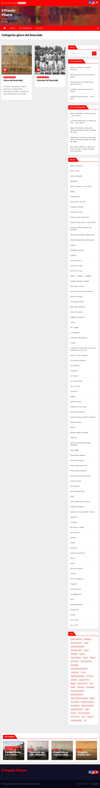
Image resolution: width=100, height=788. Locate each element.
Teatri (72, 563)
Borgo (72, 191)
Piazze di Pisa (75, 481)
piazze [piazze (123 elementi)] (92, 698)
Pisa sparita (74, 486)
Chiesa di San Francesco (79, 217)
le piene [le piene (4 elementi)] (74, 680)
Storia (72, 558)
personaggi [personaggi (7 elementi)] (90, 687)
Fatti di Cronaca (76, 296)
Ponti (72, 496)
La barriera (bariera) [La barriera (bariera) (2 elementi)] (77, 676)
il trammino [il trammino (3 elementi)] (75, 672)
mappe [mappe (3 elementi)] (73, 683)
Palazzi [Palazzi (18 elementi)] (73, 687)
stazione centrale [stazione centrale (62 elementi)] (77, 709)
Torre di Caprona (76, 579)
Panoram (73, 438)
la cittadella (74, 366)
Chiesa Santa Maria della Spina (82, 240)
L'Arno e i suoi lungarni (79, 355)
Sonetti (73, 538)
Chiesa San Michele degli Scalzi (82, 235)
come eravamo (76, 260)
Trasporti (73, 584)
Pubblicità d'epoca (77, 507)
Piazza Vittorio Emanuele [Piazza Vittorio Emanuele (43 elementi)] (79, 698)
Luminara (74, 391)
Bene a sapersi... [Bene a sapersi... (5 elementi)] (76, 643)
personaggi (74, 450)
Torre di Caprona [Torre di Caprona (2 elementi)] (84, 713)
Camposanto (75, 197)
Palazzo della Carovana (79, 432)
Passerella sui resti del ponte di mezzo (37, 754)
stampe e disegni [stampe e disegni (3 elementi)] (87, 705)
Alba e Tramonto (76, 166)
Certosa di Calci (76, 212)
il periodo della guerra (78, 338)
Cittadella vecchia (77, 250)
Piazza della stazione (78, 471)
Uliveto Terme (75, 589)
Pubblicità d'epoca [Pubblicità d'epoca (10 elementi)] (87, 702)
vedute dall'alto (76, 604)
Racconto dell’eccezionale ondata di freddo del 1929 (83, 130)
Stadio (72, 543)
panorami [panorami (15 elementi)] (81, 687)
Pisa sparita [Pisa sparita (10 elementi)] (75, 702)
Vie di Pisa (74, 620)
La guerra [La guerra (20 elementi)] (90, 676)
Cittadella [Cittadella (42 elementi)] (74, 654)
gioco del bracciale (9, 77)
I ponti (72, 322)
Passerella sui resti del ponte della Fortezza (61, 754)
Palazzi (73, 427)
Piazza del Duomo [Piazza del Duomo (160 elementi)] (77, 694)
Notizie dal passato (77, 412)
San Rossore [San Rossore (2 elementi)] (75, 705)
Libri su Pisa (75, 386)
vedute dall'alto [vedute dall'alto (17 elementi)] (76, 720)
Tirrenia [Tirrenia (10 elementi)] (73, 713)
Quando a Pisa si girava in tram (82, 512)
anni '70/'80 (74, 171)
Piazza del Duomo (77, 460)
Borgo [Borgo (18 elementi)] (86, 643)
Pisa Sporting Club (77, 491)
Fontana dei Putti (77, 302)
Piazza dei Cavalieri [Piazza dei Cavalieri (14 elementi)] (77, 691)
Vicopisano (74, 610)
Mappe (72, 396)
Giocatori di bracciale (47, 80)
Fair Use (39, 28)
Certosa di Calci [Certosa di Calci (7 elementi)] (76, 650)
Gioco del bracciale (13, 80)
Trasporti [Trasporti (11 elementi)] (90, 716)
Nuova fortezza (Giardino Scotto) (83, 417)
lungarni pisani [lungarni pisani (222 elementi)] (84, 680)
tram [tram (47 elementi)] (83, 716)
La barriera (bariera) (78, 360)
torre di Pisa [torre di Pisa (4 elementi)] (75, 716)
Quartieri (73, 517)
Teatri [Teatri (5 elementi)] (87, 709)
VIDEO (72, 615)
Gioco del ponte (76, 312)
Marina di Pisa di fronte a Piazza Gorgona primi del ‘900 (82, 149)
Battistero (74, 181)
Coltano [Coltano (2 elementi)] (82, 654)
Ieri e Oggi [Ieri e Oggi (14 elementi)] (74, 665)
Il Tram (73, 343)
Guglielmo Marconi (77, 317)
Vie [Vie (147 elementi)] (85, 720)
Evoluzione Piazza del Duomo (81, 291)
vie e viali (74, 625)
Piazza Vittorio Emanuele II (80, 476)
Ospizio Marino (76, 422)
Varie (72, 599)
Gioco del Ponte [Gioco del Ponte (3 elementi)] (86, 661)
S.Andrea (73, 522)
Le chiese (74, 376)
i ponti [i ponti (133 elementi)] (83, 672)
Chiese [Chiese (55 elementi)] (86, 650)
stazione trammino (77, 553)
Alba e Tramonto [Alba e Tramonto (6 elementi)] (76, 639)
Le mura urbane (76, 381)
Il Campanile (75, 332)
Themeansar (36, 784)
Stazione (73, 548)
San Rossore (75, 532)
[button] (98, 28)
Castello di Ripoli (76, 207)
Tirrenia (73, 574)
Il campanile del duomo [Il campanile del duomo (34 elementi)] (79, 669)
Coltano (73, 255)
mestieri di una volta (78, 407)
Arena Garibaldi (76, 176)
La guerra (74, 371)
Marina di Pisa (75, 402)
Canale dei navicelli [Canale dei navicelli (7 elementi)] (77, 646)
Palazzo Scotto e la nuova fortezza (13, 754)
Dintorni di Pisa (76, 271)
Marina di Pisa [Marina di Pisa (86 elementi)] (82, 683)
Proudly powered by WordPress (11, 784)
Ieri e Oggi (74, 327)
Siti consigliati (25, 28)
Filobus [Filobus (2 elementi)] (92, 657)
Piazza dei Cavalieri (77, 455)
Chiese (72, 245)
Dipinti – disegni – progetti (80, 276)
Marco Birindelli (76, 113)
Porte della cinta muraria (80, 501)
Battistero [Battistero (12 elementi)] (87, 639)
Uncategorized (75, 594)
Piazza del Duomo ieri (78, 465)
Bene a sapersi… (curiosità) (80, 186)
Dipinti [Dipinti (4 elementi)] (85, 657)
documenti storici (77, 286)
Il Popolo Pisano (14, 770)
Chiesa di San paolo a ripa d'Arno (83, 222)
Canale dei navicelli (77, 202)
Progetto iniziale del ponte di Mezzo (86, 754)
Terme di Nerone (76, 568)
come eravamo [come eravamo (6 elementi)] (76, 657)
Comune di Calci (76, 266)
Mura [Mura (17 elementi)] (91, 683)
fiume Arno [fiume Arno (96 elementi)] (75, 661)
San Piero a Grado (77, 527)
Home (12, 28)
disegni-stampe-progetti (79, 281)
